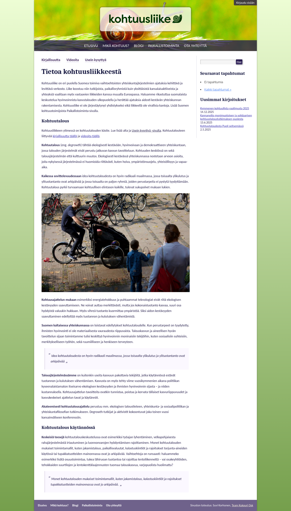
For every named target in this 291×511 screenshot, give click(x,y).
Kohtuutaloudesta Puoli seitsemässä (221, 126)
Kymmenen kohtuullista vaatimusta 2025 (224, 108)
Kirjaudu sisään (245, 2)
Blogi (139, 45)
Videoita (72, 60)
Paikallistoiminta (163, 45)
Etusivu (91, 45)
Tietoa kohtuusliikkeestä (81, 71)
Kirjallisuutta (51, 60)
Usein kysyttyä (95, 60)
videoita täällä (90, 136)
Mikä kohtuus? (116, 45)
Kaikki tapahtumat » (217, 89)
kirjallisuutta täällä (65, 136)
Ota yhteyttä (195, 45)
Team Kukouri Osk (242, 505)
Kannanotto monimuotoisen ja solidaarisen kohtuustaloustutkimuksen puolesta (226, 117)
